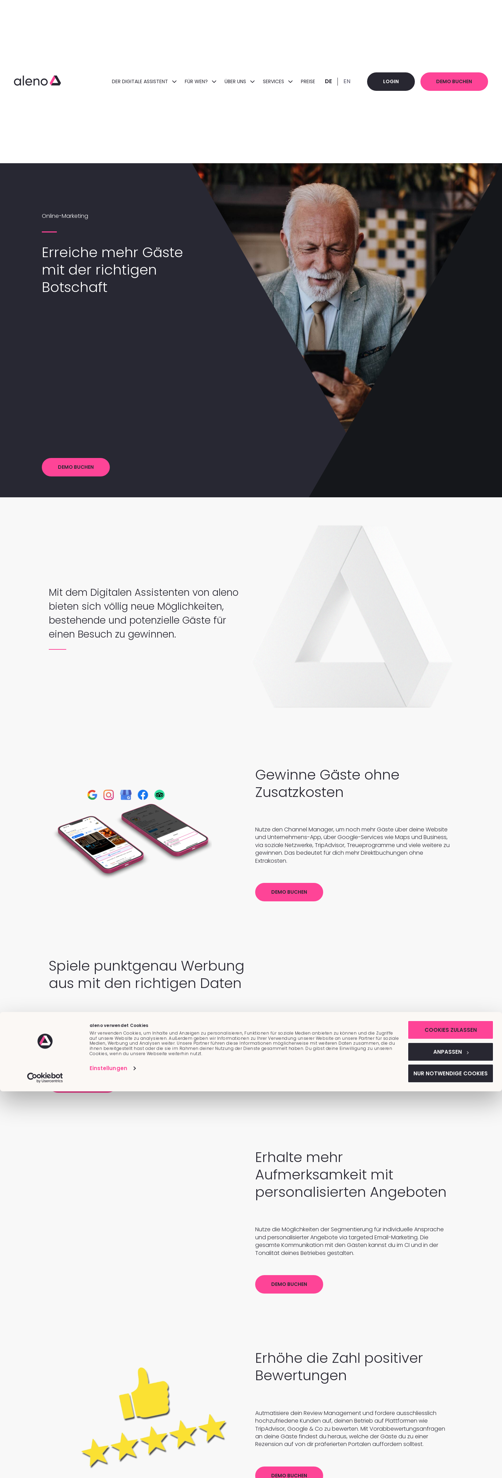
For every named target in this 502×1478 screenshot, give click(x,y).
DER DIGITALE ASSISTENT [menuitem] (130, 81)
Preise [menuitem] (294, 81)
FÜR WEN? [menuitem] (186, 81)
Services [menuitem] (263, 81)
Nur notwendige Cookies (444, 1459)
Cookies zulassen (444, 1413)
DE (314, 81)
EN (332, 81)
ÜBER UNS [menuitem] (225, 81)
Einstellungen (108, 1451)
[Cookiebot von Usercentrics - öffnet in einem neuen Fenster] (45, 1464)
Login (379, 82)
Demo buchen (450, 82)
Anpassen (444, 1436)
